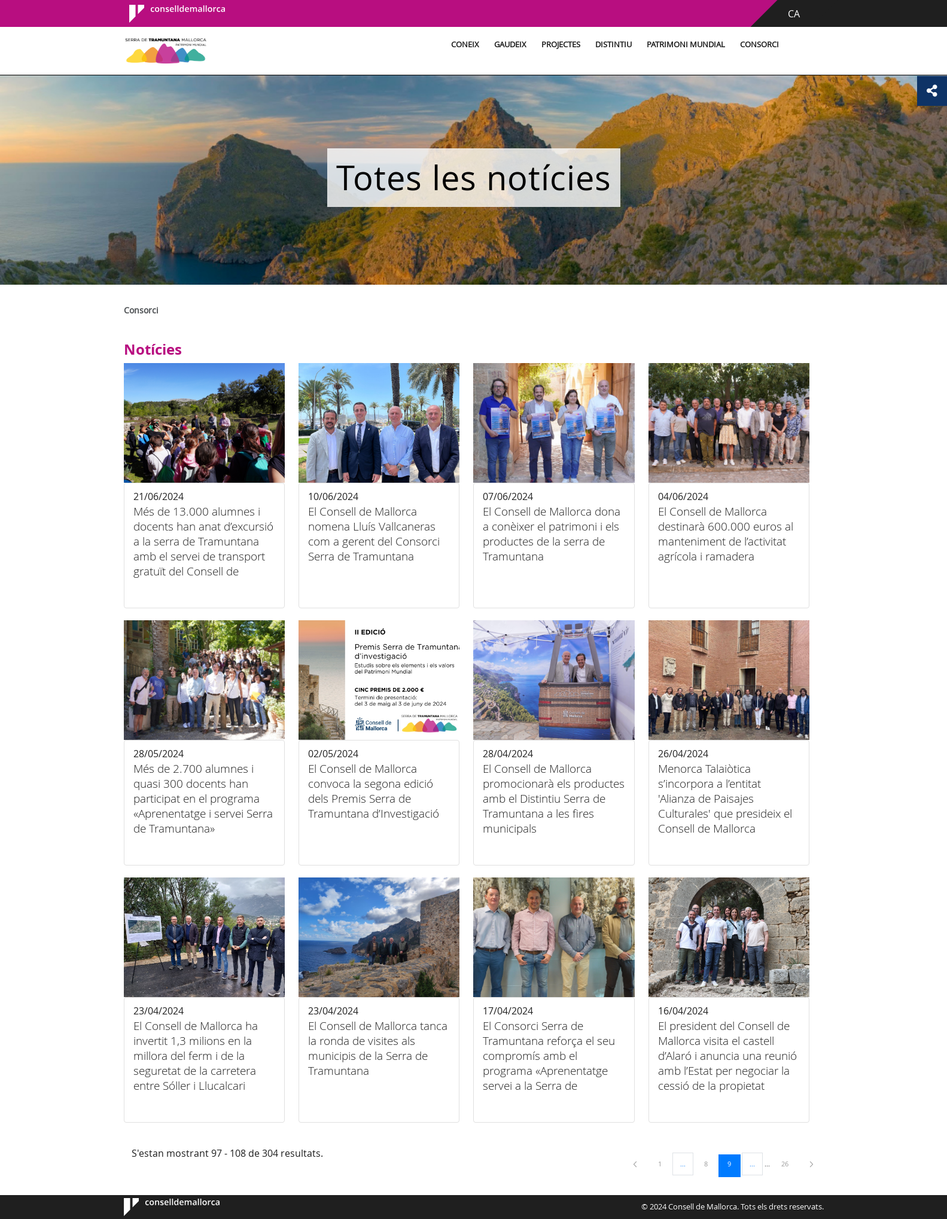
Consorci (759, 44)
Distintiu (613, 44)
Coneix (465, 44)
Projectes (560, 44)
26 (789, 1163)
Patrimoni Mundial (686, 44)
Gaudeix (510, 44)
